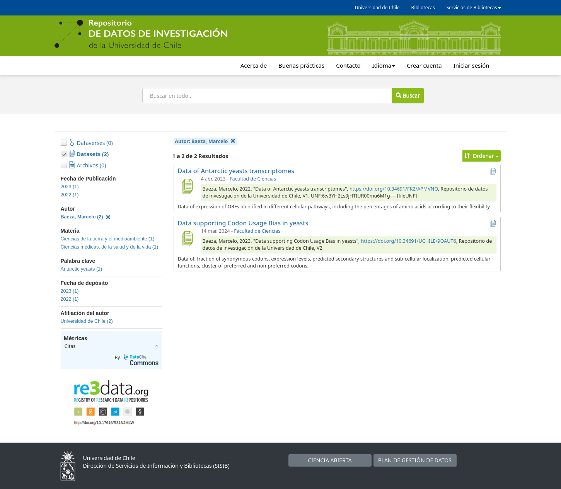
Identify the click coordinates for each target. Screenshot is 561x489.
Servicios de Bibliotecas (474, 7)
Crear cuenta (424, 65)
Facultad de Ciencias (253, 178)
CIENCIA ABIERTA (329, 460)
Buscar (408, 95)
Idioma (384, 65)
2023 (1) (70, 186)
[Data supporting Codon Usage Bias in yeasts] (187, 238)
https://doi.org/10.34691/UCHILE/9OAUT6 (408, 241)
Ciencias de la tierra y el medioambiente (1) (108, 239)
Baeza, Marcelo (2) (86, 217)
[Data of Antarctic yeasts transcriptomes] (187, 186)
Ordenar (481, 155)
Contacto (348, 65)
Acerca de (253, 65)
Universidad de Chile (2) (87, 321)
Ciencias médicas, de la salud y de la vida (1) (110, 247)
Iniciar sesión (471, 65)
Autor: (205, 141)
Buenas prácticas (301, 65)
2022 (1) (70, 195)
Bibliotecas (423, 7)
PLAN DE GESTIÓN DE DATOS (415, 460)
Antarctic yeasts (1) (81, 269)
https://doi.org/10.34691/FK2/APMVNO (394, 189)
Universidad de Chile (377, 7)
